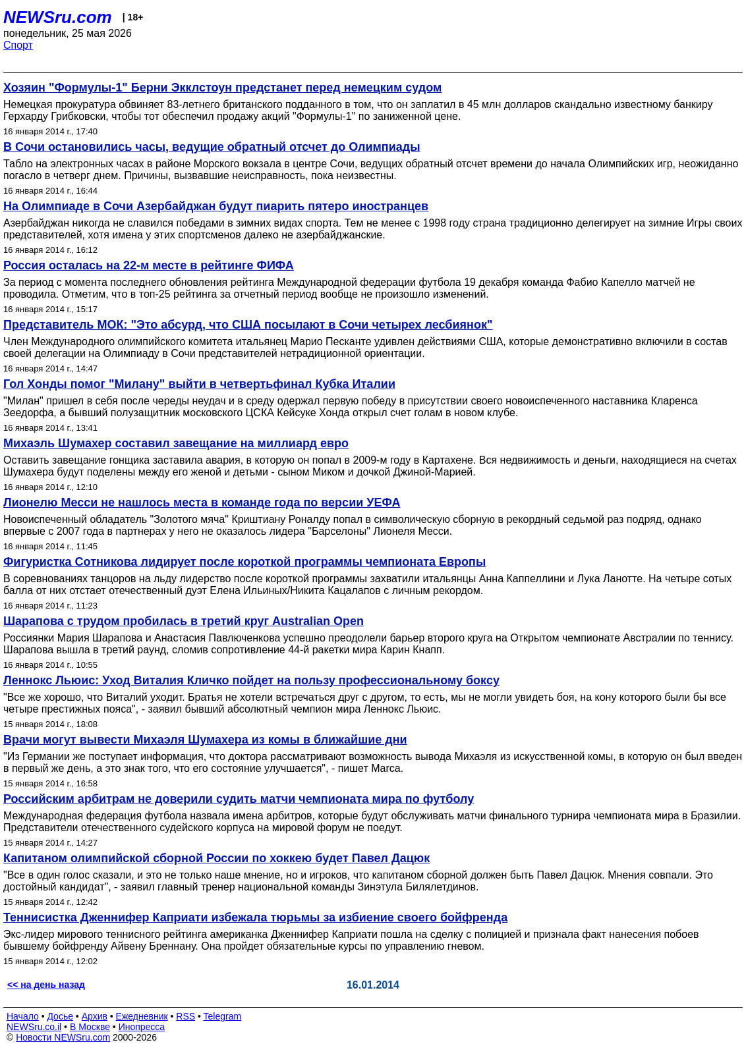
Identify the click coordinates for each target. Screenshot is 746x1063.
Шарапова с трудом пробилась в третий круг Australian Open (183, 621)
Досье (60, 1016)
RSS (185, 1016)
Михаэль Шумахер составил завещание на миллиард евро (176, 443)
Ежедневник (142, 1016)
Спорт (18, 45)
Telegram (223, 1016)
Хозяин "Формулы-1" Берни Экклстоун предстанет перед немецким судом (222, 87)
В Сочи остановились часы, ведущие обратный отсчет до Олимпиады (211, 146)
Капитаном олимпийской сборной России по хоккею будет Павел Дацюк (216, 858)
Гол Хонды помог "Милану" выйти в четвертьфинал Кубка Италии (199, 384)
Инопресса (142, 1027)
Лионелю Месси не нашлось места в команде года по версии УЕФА (201, 502)
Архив (94, 1016)
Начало (23, 1016)
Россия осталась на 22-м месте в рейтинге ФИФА (148, 265)
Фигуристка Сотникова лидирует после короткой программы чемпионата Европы (244, 561)
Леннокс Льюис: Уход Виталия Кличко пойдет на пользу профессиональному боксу (251, 680)
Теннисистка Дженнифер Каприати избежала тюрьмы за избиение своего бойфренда (255, 917)
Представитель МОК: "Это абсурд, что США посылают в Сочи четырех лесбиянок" (247, 324)
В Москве (90, 1027)
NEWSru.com (57, 17)
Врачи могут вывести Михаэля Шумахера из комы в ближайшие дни (205, 739)
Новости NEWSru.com (63, 1037)
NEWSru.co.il (34, 1027)
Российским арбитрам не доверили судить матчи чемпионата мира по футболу (238, 798)
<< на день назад (46, 984)
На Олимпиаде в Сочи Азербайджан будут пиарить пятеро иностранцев (215, 206)
